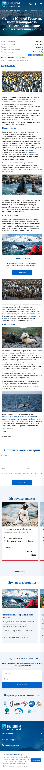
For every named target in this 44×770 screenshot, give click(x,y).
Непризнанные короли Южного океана (18, 616)
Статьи (25, 10)
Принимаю (36, 760)
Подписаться (22, 685)
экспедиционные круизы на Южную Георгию (19, 417)
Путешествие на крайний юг (17, 529)
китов (28, 381)
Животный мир (13, 637)
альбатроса (30, 150)
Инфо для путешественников (11, 10)
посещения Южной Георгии (12, 120)
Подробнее (22, 273)
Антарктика (6, 436)
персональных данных (33, 474)
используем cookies (13, 755)
